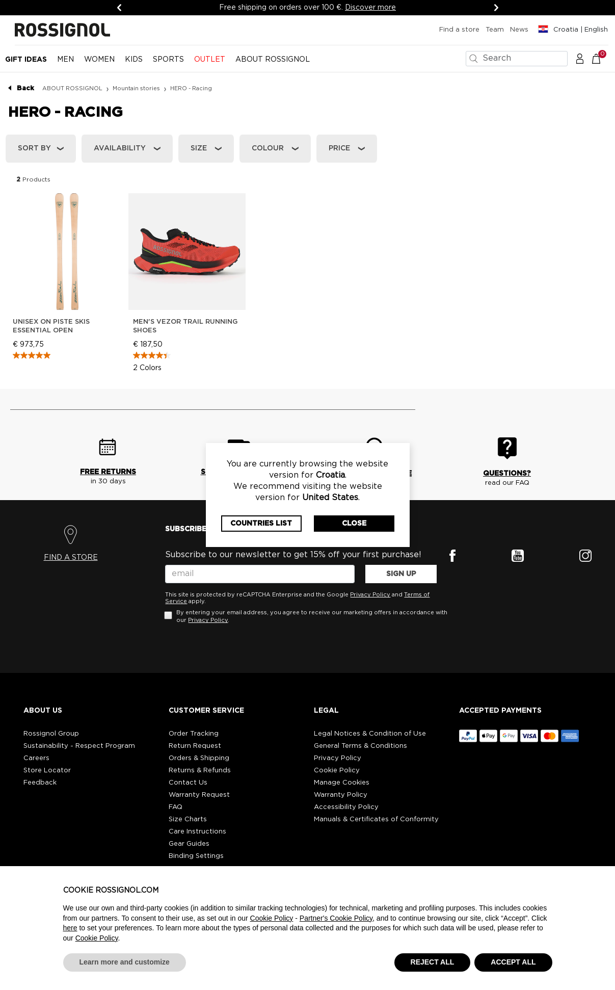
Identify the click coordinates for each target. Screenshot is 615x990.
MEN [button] (65, 59)
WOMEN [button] (99, 59)
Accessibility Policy (346, 807)
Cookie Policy (337, 770)
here (70, 928)
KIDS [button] (134, 59)
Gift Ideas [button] (26, 59)
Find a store (459, 30)
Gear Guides (189, 844)
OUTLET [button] (209, 59)
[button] (580, 58)
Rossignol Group (51, 734)
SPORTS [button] (168, 59)
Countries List (261, 523)
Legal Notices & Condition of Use (370, 734)
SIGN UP (401, 574)
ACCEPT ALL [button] (513, 962)
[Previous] (119, 7)
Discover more (370, 7)
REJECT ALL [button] (432, 962)
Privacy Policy (370, 594)
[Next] (496, 7)
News (519, 30)
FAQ (175, 807)
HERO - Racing (191, 88)
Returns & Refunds (200, 770)
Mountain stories (136, 88)
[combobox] (517, 58)
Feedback (40, 782)
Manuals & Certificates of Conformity (376, 819)
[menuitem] (26, 64)
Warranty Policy (340, 795)
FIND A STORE (71, 557)
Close (354, 523)
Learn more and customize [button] (124, 962)
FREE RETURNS (108, 472)
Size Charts (188, 819)
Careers (36, 758)
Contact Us (188, 782)
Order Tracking (194, 734)
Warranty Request (199, 795)
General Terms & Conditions (360, 746)
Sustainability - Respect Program (79, 746)
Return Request (195, 746)
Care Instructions (197, 831)
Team (495, 30)
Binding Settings (196, 856)
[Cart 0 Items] (601, 58)
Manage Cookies (341, 782)
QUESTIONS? (507, 473)
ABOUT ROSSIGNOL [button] (272, 59)
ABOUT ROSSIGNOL (72, 88)
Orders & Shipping (199, 758)
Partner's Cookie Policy (336, 918)
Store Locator (47, 770)
